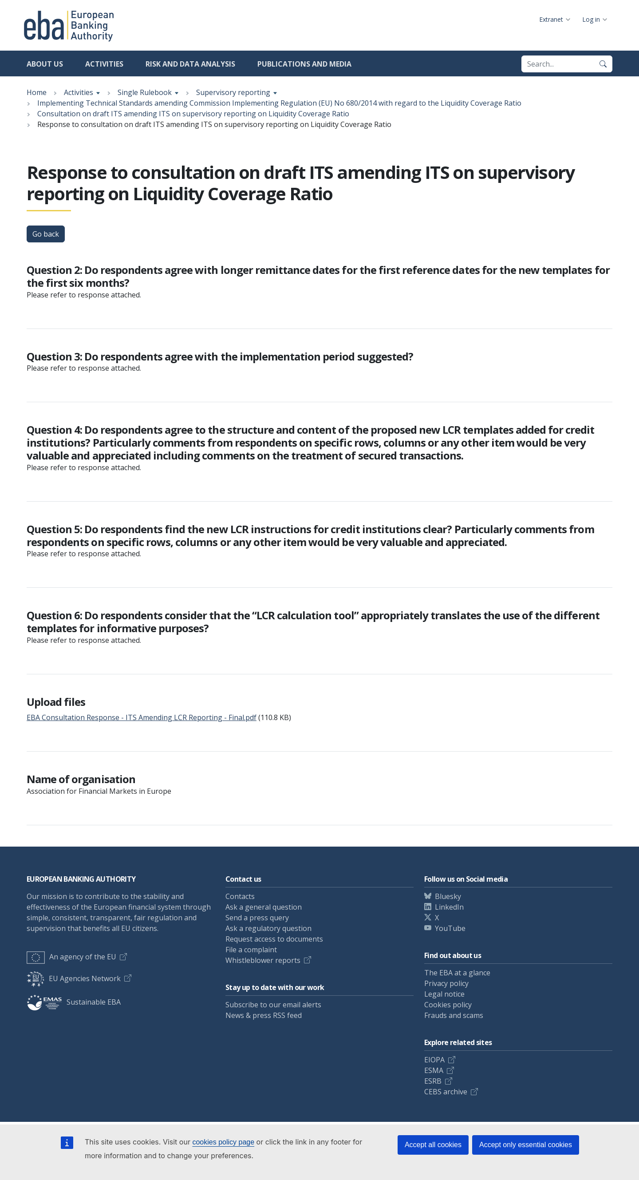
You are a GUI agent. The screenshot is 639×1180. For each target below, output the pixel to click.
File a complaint (251, 949)
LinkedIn (449, 907)
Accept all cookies (433, 1144)
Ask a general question (263, 907)
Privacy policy (446, 983)
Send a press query (257, 918)
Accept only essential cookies (525, 1144)
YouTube (450, 928)
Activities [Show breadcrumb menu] (78, 92)
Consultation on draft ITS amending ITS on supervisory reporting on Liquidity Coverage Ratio (193, 114)
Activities (104, 64)
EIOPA (434, 1060)
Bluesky (448, 896)
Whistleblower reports (262, 960)
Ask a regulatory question (268, 928)
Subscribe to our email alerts (273, 1005)
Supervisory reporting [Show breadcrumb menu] (233, 92)
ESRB (433, 1081)
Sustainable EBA (74, 1002)
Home (37, 92)
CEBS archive (445, 1092)
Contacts (240, 896)
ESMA (433, 1070)
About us (45, 64)
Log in (591, 19)
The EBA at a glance (457, 973)
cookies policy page (223, 1142)
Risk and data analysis (190, 64)
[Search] (603, 63)
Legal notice (444, 994)
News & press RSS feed (263, 1015)
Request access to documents (274, 939)
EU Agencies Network (74, 978)
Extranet (551, 19)
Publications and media (304, 64)
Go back (45, 234)
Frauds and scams (453, 1015)
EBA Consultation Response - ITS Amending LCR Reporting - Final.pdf (141, 717)
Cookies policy (448, 1005)
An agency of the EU (71, 957)
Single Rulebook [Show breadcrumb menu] (145, 92)
